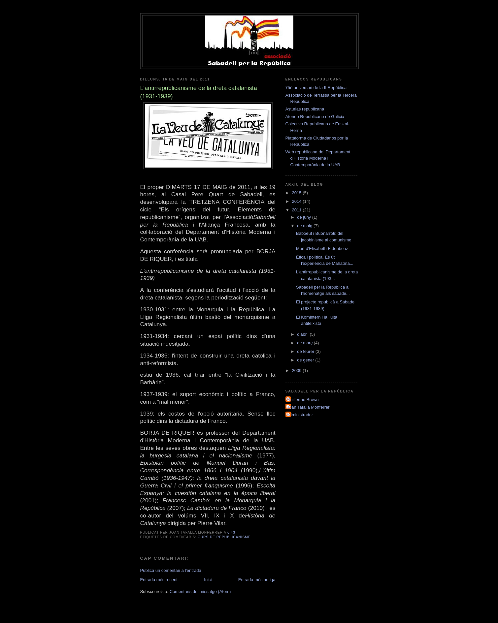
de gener (306, 360)
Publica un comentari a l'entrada (170, 570)
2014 (297, 201)
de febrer (306, 351)
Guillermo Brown (303, 399)
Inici (208, 579)
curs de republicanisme (224, 537)
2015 (297, 192)
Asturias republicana (304, 109)
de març (305, 342)
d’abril (303, 334)
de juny (304, 217)
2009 (297, 370)
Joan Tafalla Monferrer (308, 407)
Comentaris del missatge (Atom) (200, 591)
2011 (297, 209)
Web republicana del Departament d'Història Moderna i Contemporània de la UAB (317, 158)
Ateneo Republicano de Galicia (315, 116)
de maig (305, 225)
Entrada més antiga (257, 579)
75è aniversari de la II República (316, 87)
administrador (300, 414)
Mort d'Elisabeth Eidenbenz (322, 248)
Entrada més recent (159, 579)
